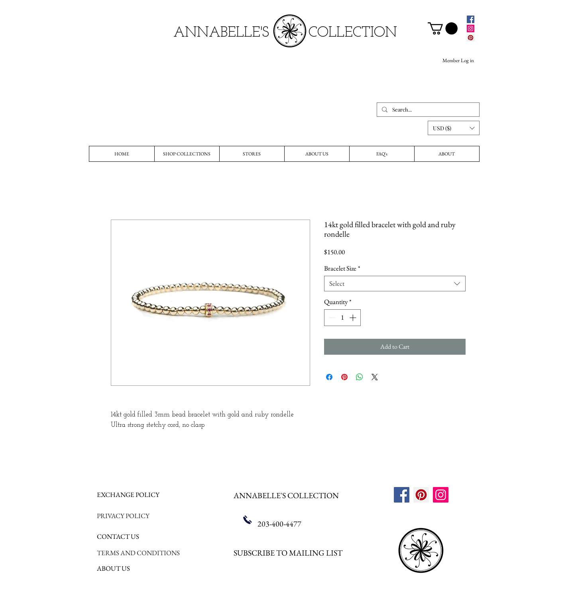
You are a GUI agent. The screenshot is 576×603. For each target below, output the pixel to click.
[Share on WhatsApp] (359, 377)
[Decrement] (331, 318)
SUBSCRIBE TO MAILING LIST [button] (288, 553)
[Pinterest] (470, 37)
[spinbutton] (342, 318)
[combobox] (395, 283)
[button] (454, 128)
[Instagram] (470, 28)
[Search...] (427, 109)
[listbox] (454, 128)
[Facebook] (470, 19)
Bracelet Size (342, 268)
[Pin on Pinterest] (344, 377)
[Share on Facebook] (329, 377)
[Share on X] (374, 377)
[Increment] (354, 318)
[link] (443, 28)
